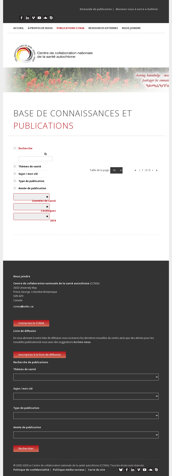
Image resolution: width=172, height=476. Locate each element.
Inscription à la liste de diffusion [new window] (39, 354)
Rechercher (26, 448)
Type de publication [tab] (31, 181)
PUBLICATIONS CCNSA (70, 28)
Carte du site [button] (96, 469)
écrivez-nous (82, 342)
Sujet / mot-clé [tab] (28, 174)
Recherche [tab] (25, 148)
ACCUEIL (18, 28)
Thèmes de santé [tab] (29, 166)
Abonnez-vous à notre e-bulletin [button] (137, 9)
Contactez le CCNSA (31, 323)
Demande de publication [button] (96, 9)
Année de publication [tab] (32, 188)
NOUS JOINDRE (131, 28)
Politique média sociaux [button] (68, 469)
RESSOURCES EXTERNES (103, 28)
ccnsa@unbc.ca (23, 306)
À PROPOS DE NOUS (40, 28)
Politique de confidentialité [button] (31, 469)
